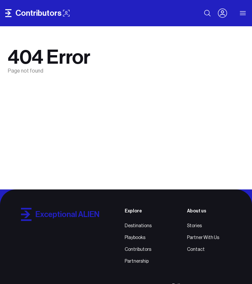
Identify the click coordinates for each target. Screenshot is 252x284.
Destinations (138, 225)
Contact (196, 249)
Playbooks (135, 237)
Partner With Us (203, 237)
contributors (42, 13)
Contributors (138, 249)
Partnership (137, 261)
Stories (194, 225)
